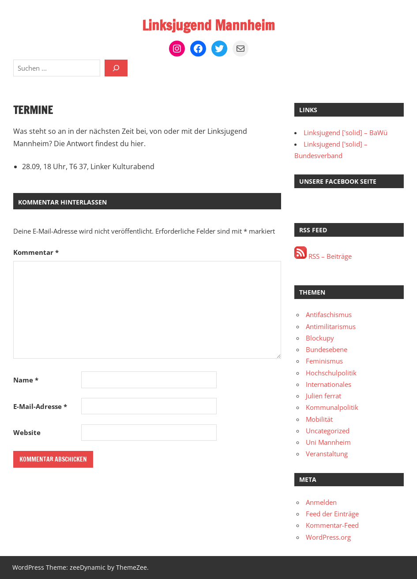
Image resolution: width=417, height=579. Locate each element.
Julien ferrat (323, 395)
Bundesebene (326, 349)
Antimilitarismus (331, 326)
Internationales (328, 384)
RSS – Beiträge (323, 256)
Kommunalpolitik (332, 407)
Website (27, 432)
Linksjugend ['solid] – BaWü (345, 132)
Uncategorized (327, 430)
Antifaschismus (329, 314)
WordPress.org (328, 537)
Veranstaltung (327, 453)
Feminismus (324, 360)
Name (25, 379)
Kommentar (36, 252)
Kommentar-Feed (332, 525)
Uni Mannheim (328, 442)
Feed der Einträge (332, 513)
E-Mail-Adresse (40, 406)
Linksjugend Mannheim (208, 25)
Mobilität (319, 419)
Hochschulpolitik (331, 372)
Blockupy (320, 337)
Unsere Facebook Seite (337, 181)
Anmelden (321, 502)
